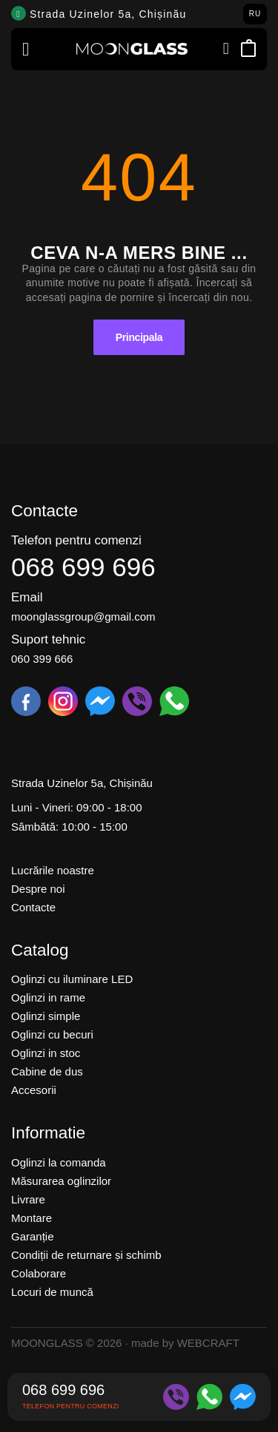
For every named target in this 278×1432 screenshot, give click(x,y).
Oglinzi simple (45, 1016)
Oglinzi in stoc (45, 1053)
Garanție (32, 1236)
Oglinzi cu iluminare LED (72, 979)
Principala (139, 337)
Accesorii (33, 1090)
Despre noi (38, 888)
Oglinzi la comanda (58, 1162)
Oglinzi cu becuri (52, 1034)
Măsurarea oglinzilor (61, 1181)
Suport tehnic (48, 639)
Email (27, 597)
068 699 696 (83, 567)
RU (255, 14)
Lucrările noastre (52, 870)
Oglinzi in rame (48, 997)
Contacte (33, 907)
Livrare (28, 1199)
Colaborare (38, 1273)
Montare (31, 1218)
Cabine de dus (47, 1071)
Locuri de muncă (52, 1292)
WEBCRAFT (208, 1343)
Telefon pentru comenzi (76, 540)
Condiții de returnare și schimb (86, 1255)
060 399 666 (42, 658)
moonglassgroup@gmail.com (83, 616)
